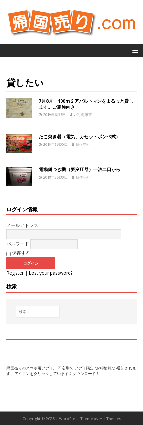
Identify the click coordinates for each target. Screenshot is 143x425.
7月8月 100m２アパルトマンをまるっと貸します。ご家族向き (86, 104)
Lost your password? (50, 273)
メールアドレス (22, 225)
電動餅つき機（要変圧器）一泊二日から (79, 169)
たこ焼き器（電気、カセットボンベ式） (79, 136)
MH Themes (110, 418)
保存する (18, 253)
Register (15, 273)
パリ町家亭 (83, 114)
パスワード (17, 244)
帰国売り (83, 144)
